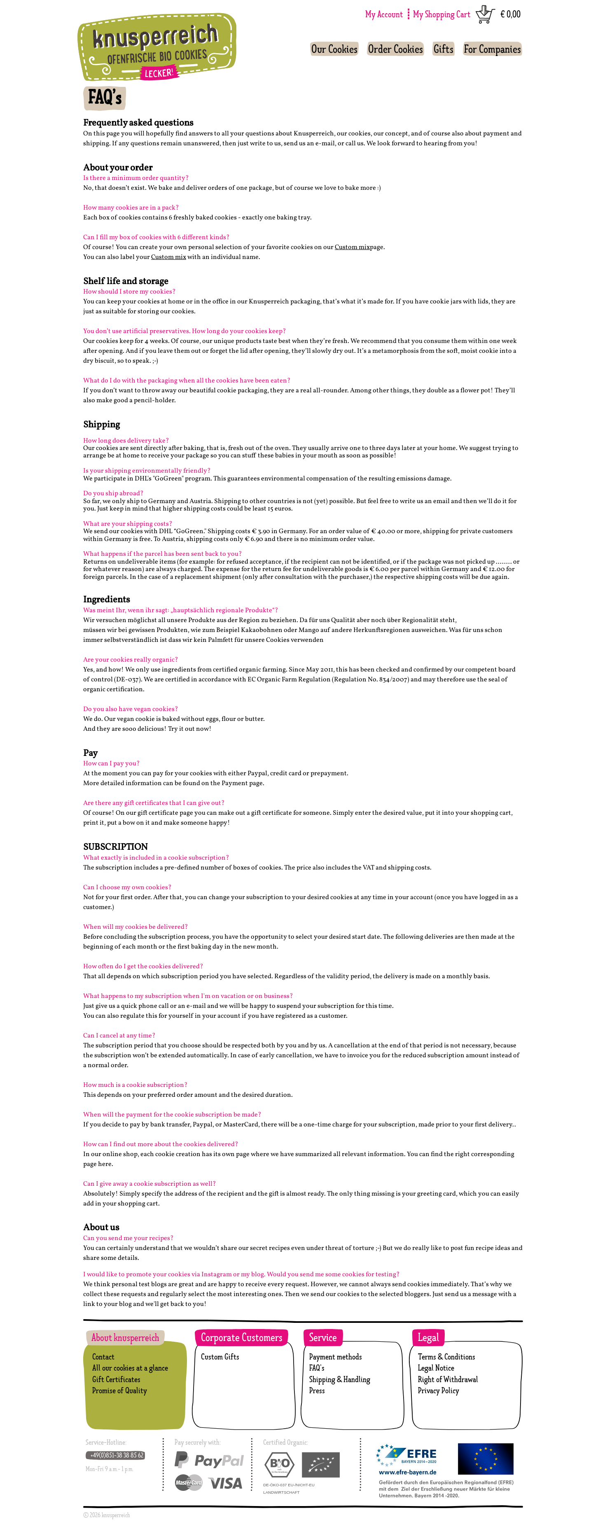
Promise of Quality (119, 1390)
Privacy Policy (438, 1390)
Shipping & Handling (339, 1379)
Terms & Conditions (446, 1356)
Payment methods (335, 1356)
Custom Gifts (220, 1356)
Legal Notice (436, 1367)
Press (317, 1390)
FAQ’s (317, 1367)
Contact (103, 1356)
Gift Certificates (116, 1379)
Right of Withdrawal (448, 1379)
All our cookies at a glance (130, 1367)
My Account (384, 13)
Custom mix (352, 247)
